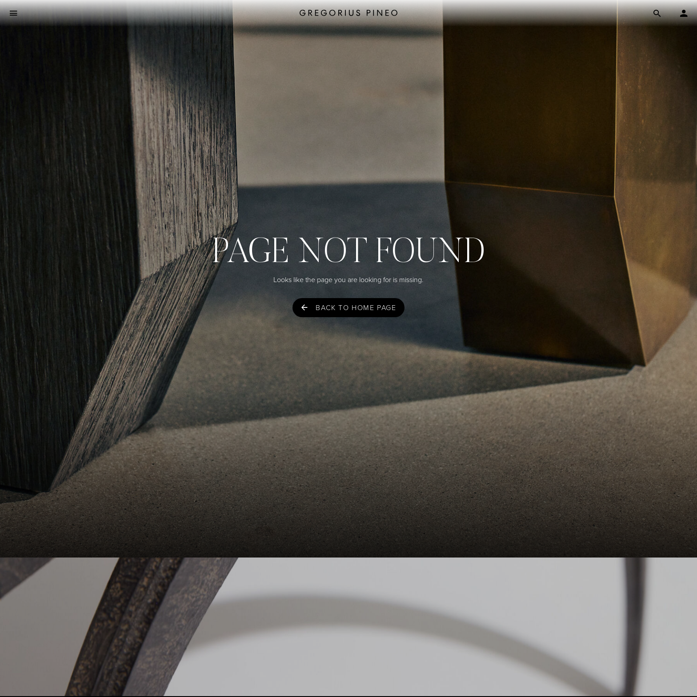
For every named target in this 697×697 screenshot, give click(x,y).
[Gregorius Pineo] (348, 13)
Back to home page (356, 308)
